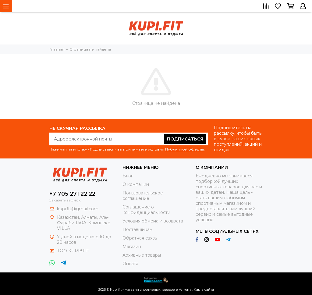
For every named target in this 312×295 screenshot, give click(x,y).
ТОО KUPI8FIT (73, 251)
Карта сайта (204, 289)
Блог (127, 176)
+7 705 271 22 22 (72, 193)
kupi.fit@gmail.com (77, 208)
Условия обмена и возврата (152, 221)
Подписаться (185, 139)
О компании (135, 184)
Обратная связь (139, 238)
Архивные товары (141, 255)
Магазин (131, 246)
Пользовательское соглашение (142, 195)
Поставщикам (137, 229)
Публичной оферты (184, 149)
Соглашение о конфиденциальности (146, 209)
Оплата (130, 263)
